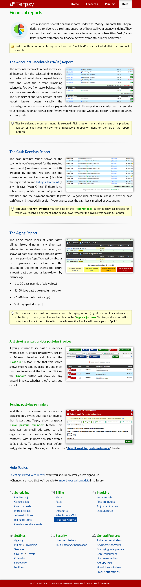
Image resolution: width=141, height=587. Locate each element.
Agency (19, 540)
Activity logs (104, 563)
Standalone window (109, 567)
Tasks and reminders (109, 540)
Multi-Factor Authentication (71, 544)
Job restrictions (23, 515)
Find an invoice (106, 501)
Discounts (61, 510)
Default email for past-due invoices (88, 448)
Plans (58, 497)
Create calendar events (28, 524)
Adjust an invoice (107, 506)
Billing (18, 545)
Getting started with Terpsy (28, 475)
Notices (19, 567)
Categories (20, 563)
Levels (31, 554)
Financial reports (65, 519)
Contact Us (91, 583)
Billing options (23, 519)
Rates (58, 501)
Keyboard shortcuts (109, 545)
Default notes (105, 510)
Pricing (110, 3)
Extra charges (22, 510)
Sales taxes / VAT (65, 515)
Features (92, 3)
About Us (78, 583)
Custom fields (22, 506)
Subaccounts (104, 497)
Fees (58, 506)
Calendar (19, 558)
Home (75, 3)
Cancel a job (21, 501)
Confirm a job (22, 497)
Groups (18, 554)
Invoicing (31, 545)
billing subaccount (47, 182)
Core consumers (107, 554)
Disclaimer (105, 583)
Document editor (107, 558)
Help (125, 3)
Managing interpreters (110, 549)
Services (19, 549)
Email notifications (108, 572)
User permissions (66, 540)
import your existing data (74, 480)
